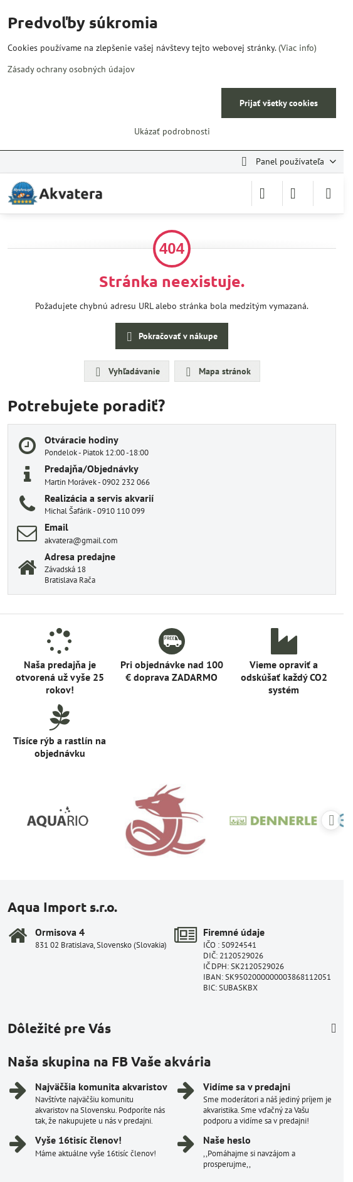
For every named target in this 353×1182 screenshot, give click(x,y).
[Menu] (328, 193)
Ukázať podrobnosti (172, 131)
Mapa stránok (216, 372)
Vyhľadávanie (126, 372)
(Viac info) (297, 47)
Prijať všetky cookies (279, 103)
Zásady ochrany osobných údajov (71, 69)
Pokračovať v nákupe (170, 337)
